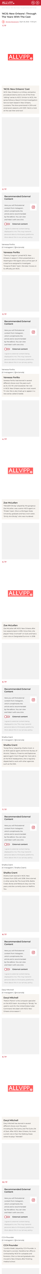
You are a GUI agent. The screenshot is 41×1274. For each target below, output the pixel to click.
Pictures (8, 7)
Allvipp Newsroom (12, 22)
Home (3, 7)
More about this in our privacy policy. (18, 237)
